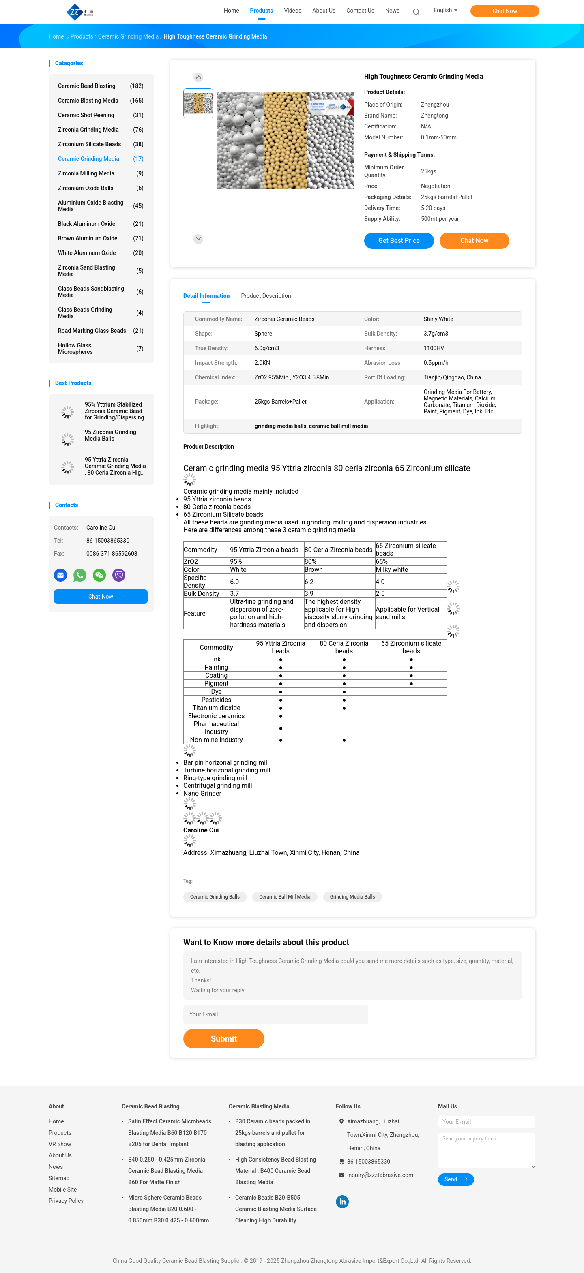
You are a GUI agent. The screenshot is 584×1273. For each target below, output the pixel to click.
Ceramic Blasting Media (101, 100)
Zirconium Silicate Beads (101, 144)
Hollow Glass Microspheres (101, 348)
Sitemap (59, 1178)
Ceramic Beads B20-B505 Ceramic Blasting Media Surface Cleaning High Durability (276, 1209)
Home (56, 1121)
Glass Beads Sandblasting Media (101, 291)
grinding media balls (352, 897)
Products (60, 1133)
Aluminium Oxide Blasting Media (101, 205)
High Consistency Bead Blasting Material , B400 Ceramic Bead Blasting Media (275, 1170)
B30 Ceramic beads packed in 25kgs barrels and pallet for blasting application (272, 1132)
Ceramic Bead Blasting (101, 86)
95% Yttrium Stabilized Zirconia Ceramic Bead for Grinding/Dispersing (114, 411)
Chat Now (505, 11)
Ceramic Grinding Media (101, 159)
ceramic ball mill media (285, 897)
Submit (224, 1039)
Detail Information (206, 296)
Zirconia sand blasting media (101, 270)
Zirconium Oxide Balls (101, 188)
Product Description (266, 296)
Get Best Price (399, 240)
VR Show (60, 1144)
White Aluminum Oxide (101, 253)
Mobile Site (63, 1189)
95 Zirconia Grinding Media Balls (110, 435)
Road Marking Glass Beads (101, 331)
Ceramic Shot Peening (101, 115)
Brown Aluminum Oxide (101, 238)
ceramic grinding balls (215, 897)
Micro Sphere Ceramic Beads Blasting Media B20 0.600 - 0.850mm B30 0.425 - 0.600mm (168, 1209)
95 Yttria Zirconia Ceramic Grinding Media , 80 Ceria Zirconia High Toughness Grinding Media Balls (115, 466)
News (56, 1167)
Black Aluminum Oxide (101, 224)
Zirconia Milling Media (101, 173)
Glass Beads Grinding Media (101, 312)
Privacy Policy (66, 1201)
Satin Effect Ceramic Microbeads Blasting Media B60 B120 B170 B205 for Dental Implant (169, 1132)
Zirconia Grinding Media (101, 130)
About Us (60, 1155)
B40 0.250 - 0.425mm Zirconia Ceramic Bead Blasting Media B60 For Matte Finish (166, 1170)
